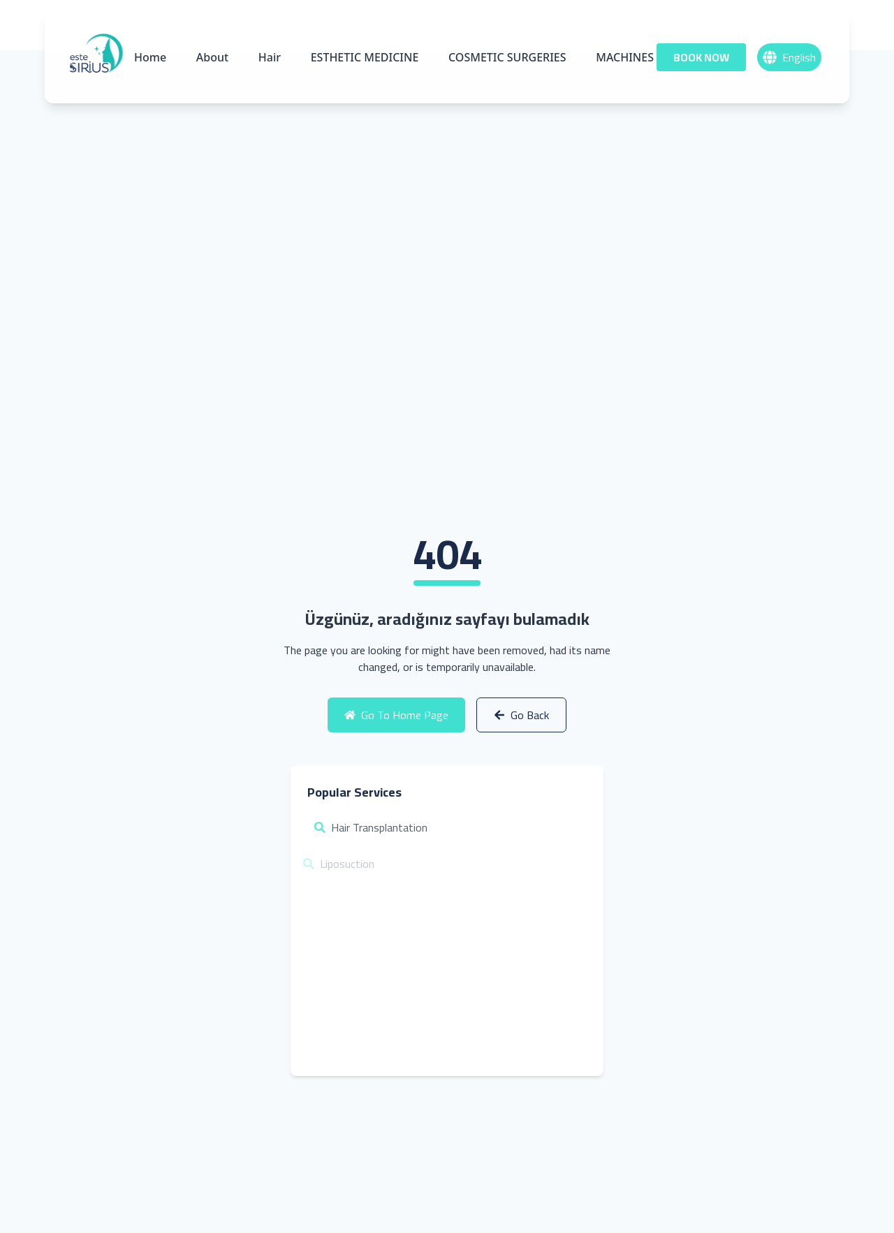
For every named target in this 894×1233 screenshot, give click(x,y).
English (789, 57)
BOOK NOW (701, 57)
